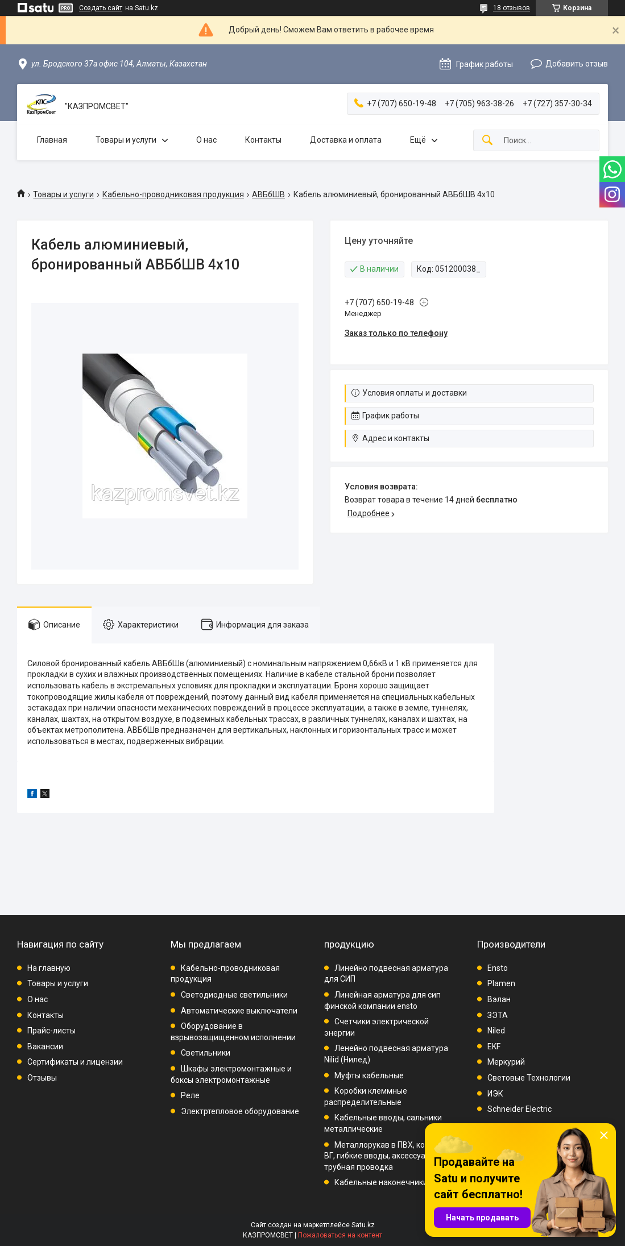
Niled (496, 1030)
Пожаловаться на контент (340, 1235)
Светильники (205, 1052)
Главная (52, 139)
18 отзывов (511, 8)
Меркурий (506, 1061)
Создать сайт (100, 8)
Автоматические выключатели (239, 1010)
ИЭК (495, 1093)
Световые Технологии (528, 1077)
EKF (493, 1046)
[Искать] (487, 140)
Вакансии (45, 1046)
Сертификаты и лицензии (75, 1061)
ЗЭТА (497, 1015)
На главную (49, 968)
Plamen (501, 983)
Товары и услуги (126, 139)
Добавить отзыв (576, 63)
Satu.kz (363, 1225)
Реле (190, 1095)
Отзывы (42, 1077)
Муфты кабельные (369, 1075)
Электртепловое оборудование (240, 1111)
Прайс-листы (51, 1030)
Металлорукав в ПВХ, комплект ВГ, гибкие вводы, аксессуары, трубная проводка (388, 1156)
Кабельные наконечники (381, 1182)
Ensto (497, 968)
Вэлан (499, 999)
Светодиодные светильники (234, 994)
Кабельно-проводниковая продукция (173, 194)
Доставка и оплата (346, 139)
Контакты (263, 139)
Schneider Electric (519, 1109)
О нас (206, 139)
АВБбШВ (268, 194)
